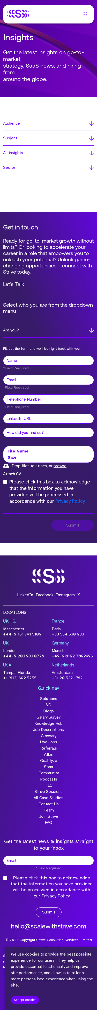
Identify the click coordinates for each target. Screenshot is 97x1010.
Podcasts (48, 779)
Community (49, 773)
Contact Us (49, 804)
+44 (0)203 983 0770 (23, 656)
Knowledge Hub (48, 723)
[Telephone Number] (48, 399)
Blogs (48, 711)
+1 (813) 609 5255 (19, 678)
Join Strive (48, 816)
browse (60, 465)
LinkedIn (25, 595)
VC (48, 704)
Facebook (45, 595)
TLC (48, 785)
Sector (9, 167)
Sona (48, 766)
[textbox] (48, 360)
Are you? (11, 330)
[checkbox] (5, 482)
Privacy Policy (70, 501)
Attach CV (12, 473)
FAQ (48, 822)
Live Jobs (48, 742)
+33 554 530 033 (68, 634)
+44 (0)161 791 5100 (22, 634)
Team (48, 810)
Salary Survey (49, 717)
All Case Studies (48, 797)
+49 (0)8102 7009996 (72, 656)
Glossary (48, 735)
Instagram (65, 595)
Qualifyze (48, 760)
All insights (13, 152)
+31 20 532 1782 (67, 678)
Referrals (48, 748)
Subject (10, 138)
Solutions (48, 698)
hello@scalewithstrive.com (48, 927)
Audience (11, 123)
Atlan (48, 754)
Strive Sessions (48, 791)
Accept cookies (25, 1000)
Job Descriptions (48, 729)
